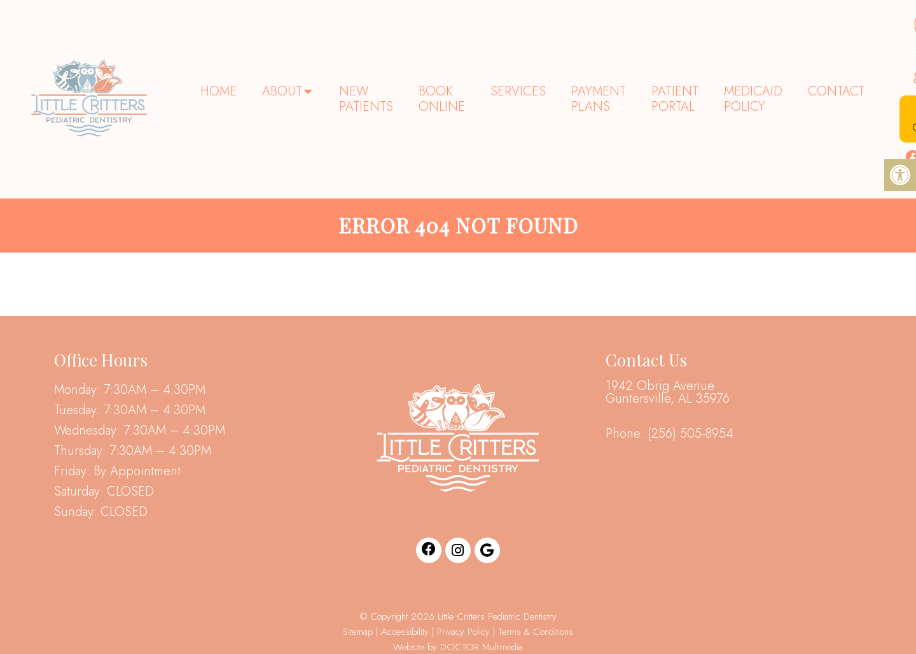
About (282, 91)
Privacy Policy (465, 632)
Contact (836, 91)
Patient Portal (674, 99)
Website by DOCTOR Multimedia (458, 647)
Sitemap (358, 632)
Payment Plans (598, 99)
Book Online (442, 99)
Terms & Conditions (535, 632)
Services (518, 91)
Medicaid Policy (753, 99)
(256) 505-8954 (690, 434)
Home (218, 91)
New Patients (366, 99)
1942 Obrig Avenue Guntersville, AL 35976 (668, 392)
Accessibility (405, 632)
